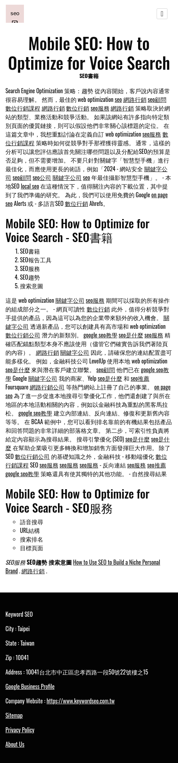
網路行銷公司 (47, 387)
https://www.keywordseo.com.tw (80, 701)
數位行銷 (77, 108)
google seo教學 (100, 335)
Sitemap (13, 715)
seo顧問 (157, 99)
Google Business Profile (29, 686)
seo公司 (42, 177)
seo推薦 (140, 378)
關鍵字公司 (67, 177)
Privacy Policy (19, 729)
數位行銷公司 (22, 335)
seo (118, 99)
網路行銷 (134, 99)
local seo (30, 186)
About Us (14, 744)
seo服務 (100, 108)
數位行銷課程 (22, 108)
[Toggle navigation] (162, 14)
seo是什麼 (131, 335)
